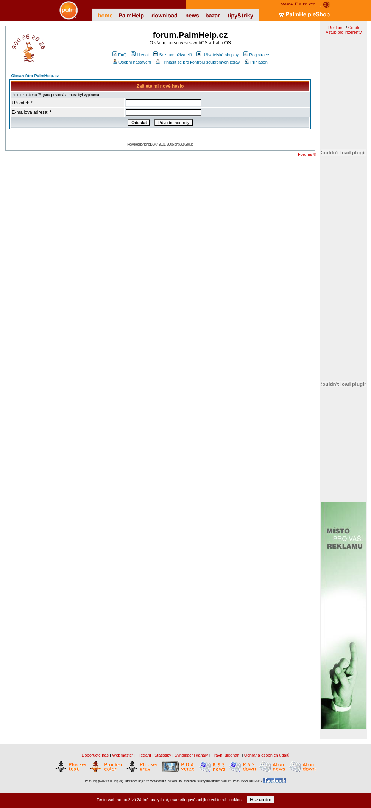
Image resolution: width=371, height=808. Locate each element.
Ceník (353, 27)
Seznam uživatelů (172, 55)
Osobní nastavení (132, 62)
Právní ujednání (226, 755)
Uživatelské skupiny (217, 55)
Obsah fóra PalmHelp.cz (35, 75)
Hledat (140, 55)
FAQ (119, 55)
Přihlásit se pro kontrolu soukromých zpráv (198, 62)
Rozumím (260, 799)
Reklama (336, 27)
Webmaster (122, 755)
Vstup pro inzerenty (344, 32)
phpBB (149, 144)
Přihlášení (257, 62)
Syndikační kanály (191, 755)
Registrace (256, 55)
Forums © (307, 154)
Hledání (144, 755)
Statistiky (162, 755)
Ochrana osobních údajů (267, 755)
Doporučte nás (95, 755)
